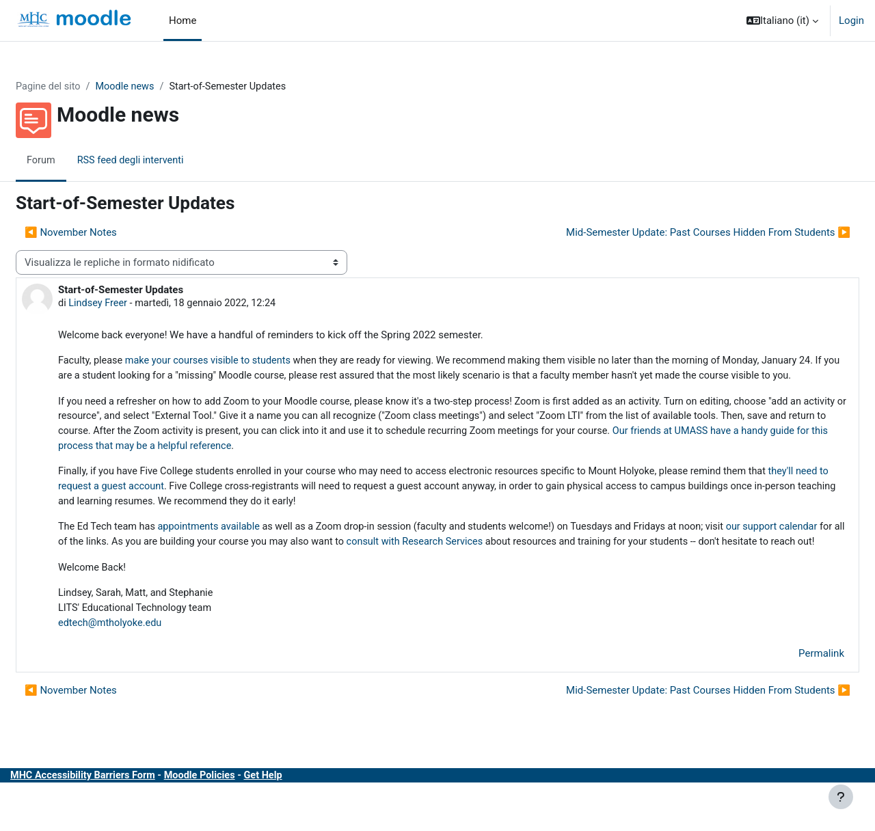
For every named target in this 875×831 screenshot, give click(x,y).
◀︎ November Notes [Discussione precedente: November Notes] (103, 233)
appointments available (247, 549)
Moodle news (161, 87)
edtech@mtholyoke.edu (144, 663)
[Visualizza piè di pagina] (841, 797)
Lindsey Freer (132, 304)
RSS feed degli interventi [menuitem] (166, 160)
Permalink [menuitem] (788, 694)
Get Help (305, 816)
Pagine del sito (82, 87)
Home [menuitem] (182, 20)
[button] (782, 20)
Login (851, 20)
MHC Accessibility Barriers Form (118, 816)
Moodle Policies (239, 816)
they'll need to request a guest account (198, 507)
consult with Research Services (569, 564)
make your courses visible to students (246, 362)
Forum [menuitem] (74, 160)
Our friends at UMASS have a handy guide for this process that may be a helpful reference (353, 465)
